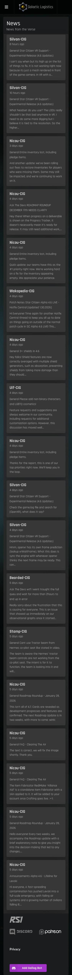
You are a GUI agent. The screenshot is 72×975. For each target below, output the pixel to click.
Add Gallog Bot (26, 968)
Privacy (15, 949)
